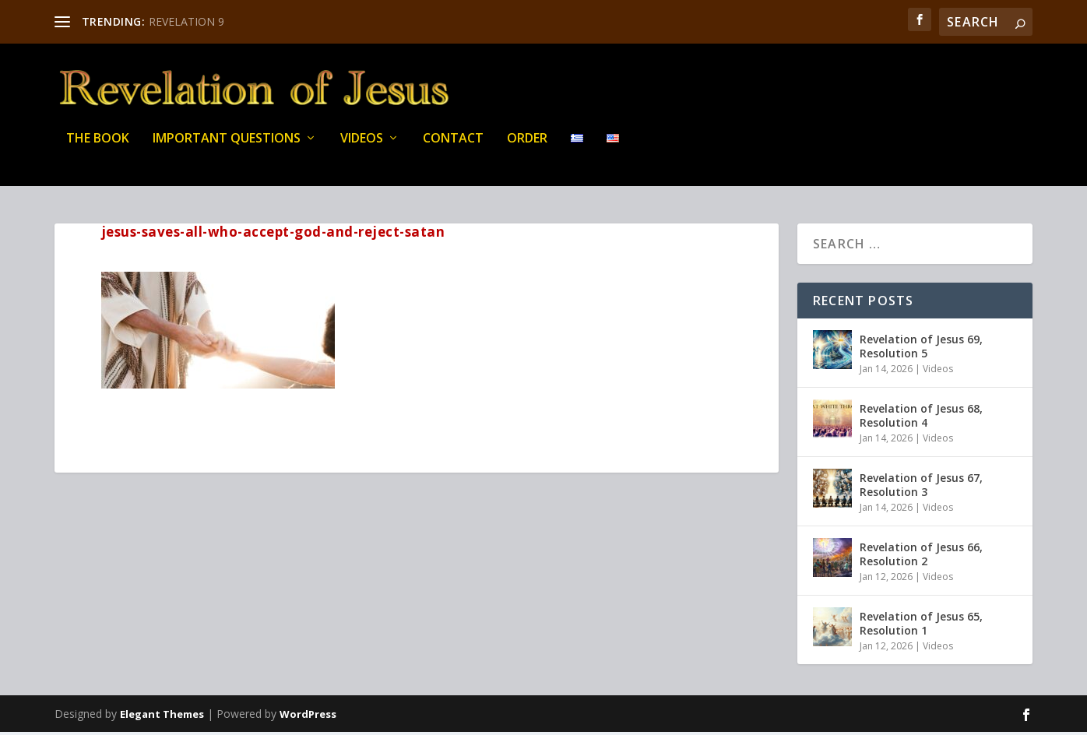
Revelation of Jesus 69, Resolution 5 (921, 348)
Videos (361, 147)
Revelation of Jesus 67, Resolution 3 (921, 487)
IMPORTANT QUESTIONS (227, 147)
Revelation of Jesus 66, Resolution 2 (921, 556)
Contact (453, 147)
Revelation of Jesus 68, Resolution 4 (921, 417)
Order (527, 147)
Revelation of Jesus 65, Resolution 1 (921, 625)
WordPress (308, 717)
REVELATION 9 (186, 21)
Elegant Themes (162, 717)
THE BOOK (97, 147)
